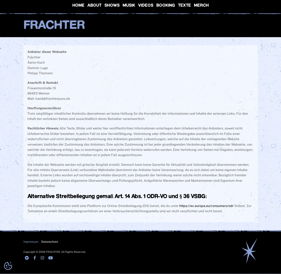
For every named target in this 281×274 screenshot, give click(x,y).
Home (78, 5)
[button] (8, 266)
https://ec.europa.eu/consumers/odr (206, 206)
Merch (201, 5)
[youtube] (50, 257)
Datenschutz (49, 241)
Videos (145, 5)
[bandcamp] (26, 257)
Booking (165, 5)
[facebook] (34, 257)
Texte (184, 5)
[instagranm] (42, 257)
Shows (112, 5)
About (94, 5)
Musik (129, 5)
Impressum (30, 241)
